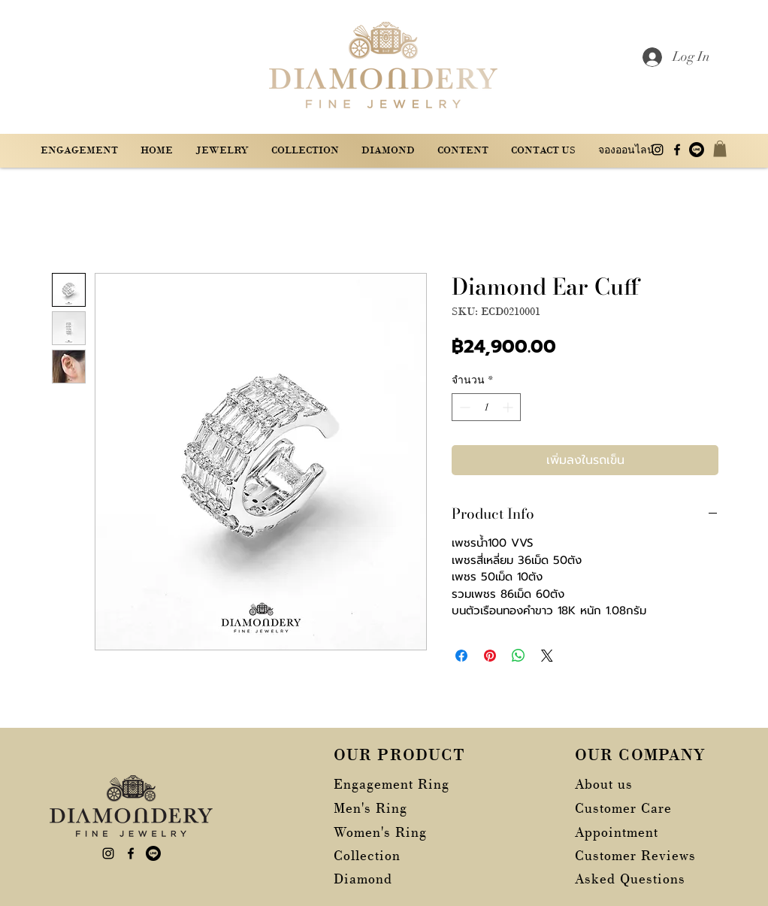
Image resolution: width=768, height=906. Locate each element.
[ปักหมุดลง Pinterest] (490, 656)
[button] (463, 150)
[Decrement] (463, 407)
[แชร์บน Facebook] (461, 656)
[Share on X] (547, 656)
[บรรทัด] (696, 149)
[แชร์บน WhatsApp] (518, 656)
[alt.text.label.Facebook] (677, 149)
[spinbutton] (486, 407)
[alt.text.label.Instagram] (657, 149)
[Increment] (509, 407)
